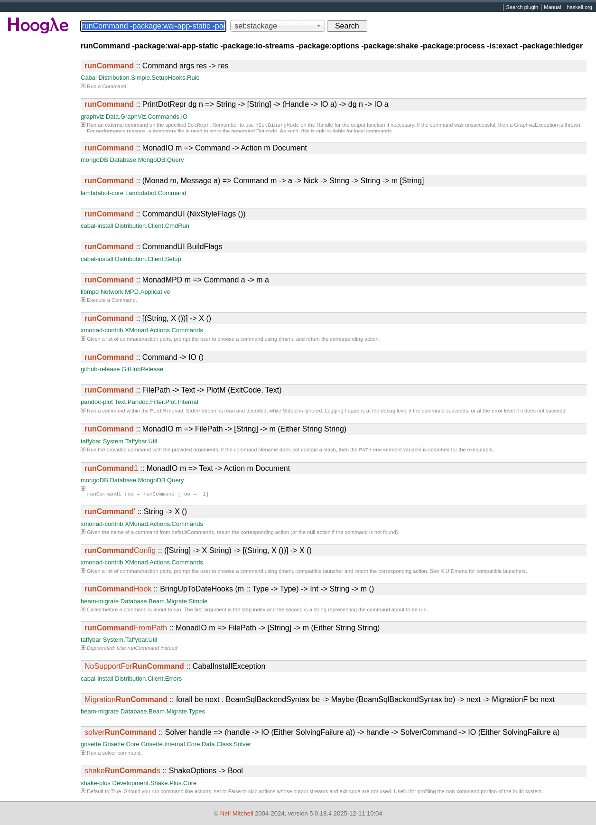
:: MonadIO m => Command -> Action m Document (195, 148)
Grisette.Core (120, 746)
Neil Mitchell (236, 813)
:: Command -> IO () (144, 357)
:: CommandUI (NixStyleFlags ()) (165, 214)
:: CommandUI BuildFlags (153, 247)
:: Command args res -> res (156, 66)
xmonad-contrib (102, 330)
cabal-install (97, 225)
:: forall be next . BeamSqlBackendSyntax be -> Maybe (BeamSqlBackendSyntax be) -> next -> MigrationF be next (319, 701)
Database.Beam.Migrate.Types (163, 713)
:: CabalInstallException (174, 668)
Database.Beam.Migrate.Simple (164, 603)
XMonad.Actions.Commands (164, 330)
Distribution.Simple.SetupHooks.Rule (149, 77)
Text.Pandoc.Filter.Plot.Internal (156, 401)
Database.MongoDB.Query (147, 159)
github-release (100, 369)
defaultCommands (193, 534)
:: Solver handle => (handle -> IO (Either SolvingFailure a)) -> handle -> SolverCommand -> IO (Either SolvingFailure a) (321, 734)
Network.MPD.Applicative (135, 291)
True (116, 793)
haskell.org (579, 7)
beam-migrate (100, 603)
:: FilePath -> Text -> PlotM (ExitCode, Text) (183, 390)
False (234, 793)
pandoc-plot (97, 401)
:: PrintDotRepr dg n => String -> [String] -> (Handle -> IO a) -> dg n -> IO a (236, 104)
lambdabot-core (102, 193)
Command (114, 86)
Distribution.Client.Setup (148, 258)
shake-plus (96, 784)
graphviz (92, 116)
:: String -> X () (135, 513)
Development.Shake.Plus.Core (154, 784)
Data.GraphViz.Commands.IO (146, 116)
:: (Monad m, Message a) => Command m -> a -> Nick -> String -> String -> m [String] (254, 181)
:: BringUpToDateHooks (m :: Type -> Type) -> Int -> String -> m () (229, 591)
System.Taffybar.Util (130, 442)
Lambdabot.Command (155, 193)
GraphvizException (536, 126)
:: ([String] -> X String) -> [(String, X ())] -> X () (198, 552)
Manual (552, 7)
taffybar (91, 442)
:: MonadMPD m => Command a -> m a (176, 280)
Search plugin (522, 7)
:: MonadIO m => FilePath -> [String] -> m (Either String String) (215, 430)
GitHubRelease (142, 369)
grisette (91, 746)
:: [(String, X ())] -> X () (147, 318)
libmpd (90, 291)
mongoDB (94, 159)
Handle (325, 126)
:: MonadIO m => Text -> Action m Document (187, 470)
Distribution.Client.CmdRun (152, 225)
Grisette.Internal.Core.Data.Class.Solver (196, 746)
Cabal (89, 77)
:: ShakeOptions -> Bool (163, 773)
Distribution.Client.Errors (148, 680)
